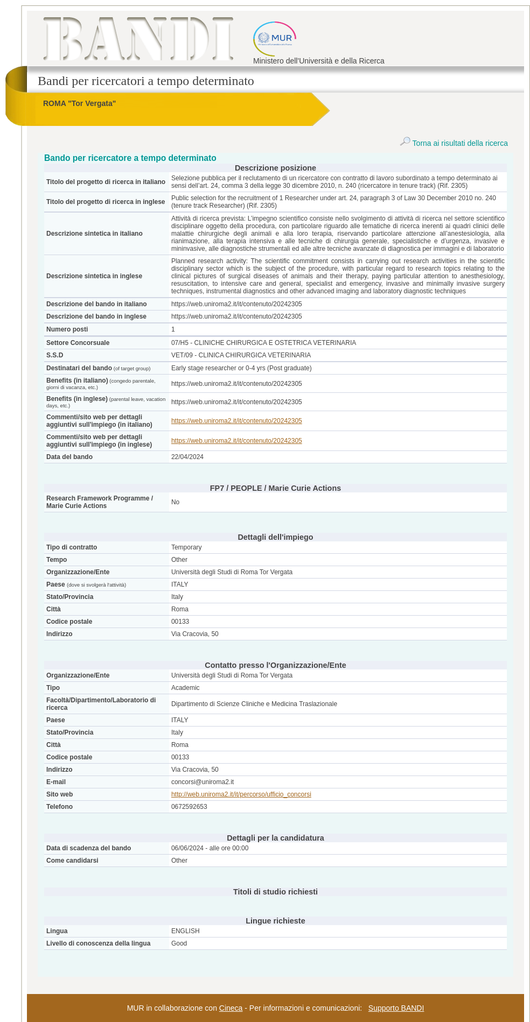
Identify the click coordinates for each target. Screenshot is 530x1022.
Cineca (231, 1008)
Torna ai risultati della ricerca (454, 143)
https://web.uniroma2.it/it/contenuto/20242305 (236, 421)
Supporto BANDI (396, 1008)
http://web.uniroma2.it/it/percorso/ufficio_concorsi (241, 794)
